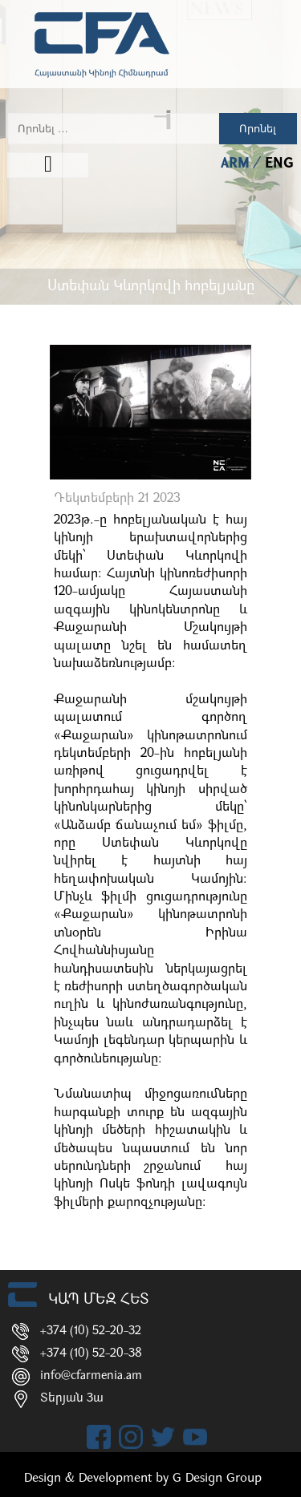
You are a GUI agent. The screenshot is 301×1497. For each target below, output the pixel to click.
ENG (279, 164)
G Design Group (217, 1478)
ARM (237, 164)
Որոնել (257, 129)
